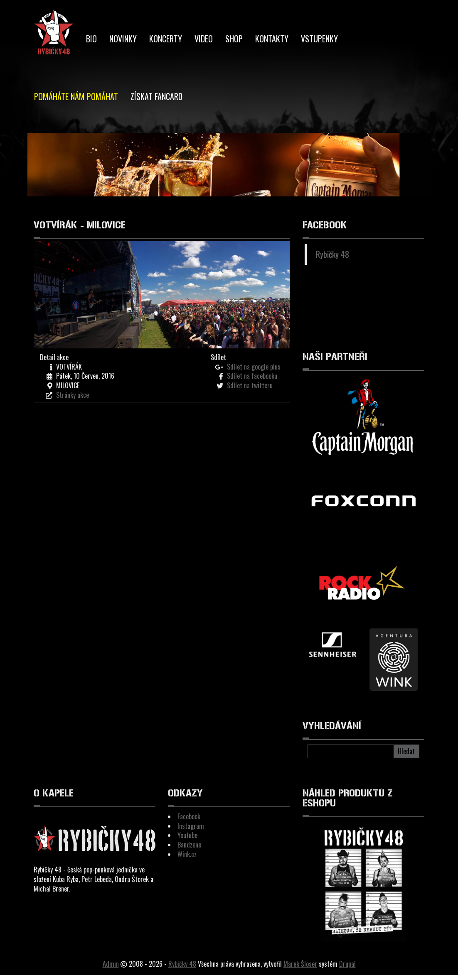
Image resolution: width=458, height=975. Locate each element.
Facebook (188, 816)
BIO (91, 38)
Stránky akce (72, 395)
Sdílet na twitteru (250, 385)
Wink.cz (187, 854)
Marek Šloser (300, 964)
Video (204, 38)
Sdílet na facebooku (252, 376)
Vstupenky (319, 38)
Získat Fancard (156, 96)
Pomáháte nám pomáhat (76, 96)
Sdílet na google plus (254, 367)
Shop (234, 38)
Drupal (347, 964)
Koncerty (165, 38)
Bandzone (189, 845)
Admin (111, 964)
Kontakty (271, 38)
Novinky (123, 38)
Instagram (190, 826)
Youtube (187, 835)
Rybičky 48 (332, 254)
